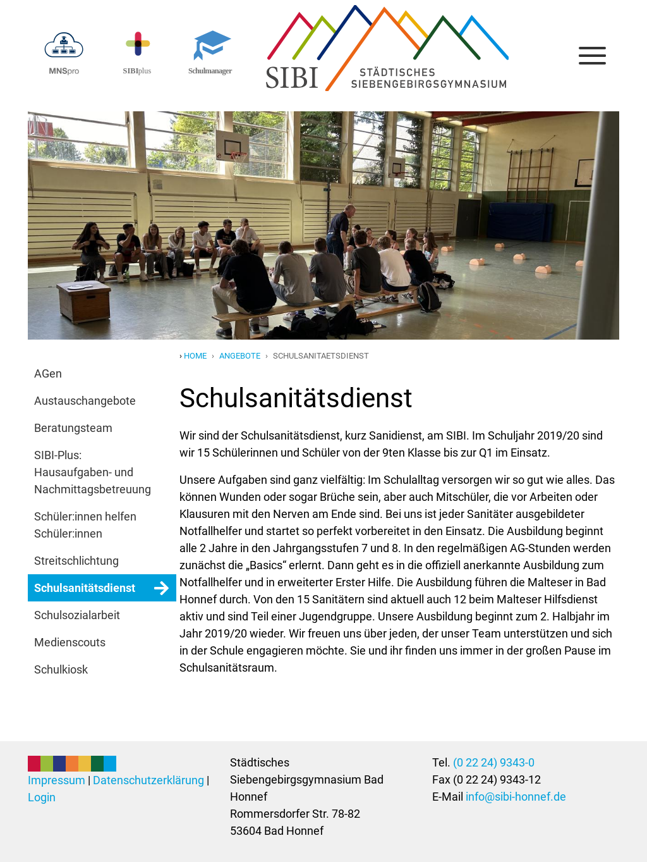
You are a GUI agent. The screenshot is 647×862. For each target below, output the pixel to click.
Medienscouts (70, 642)
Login (42, 797)
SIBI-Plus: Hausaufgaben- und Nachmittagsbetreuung (92, 472)
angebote (239, 355)
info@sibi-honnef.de (516, 796)
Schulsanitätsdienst (84, 587)
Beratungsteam (73, 427)
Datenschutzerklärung (148, 780)
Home (195, 355)
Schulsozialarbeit (77, 615)
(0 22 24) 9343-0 (494, 762)
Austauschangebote (85, 400)
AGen (48, 373)
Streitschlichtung (76, 560)
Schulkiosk (61, 669)
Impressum (56, 780)
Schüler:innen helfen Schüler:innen (85, 525)
